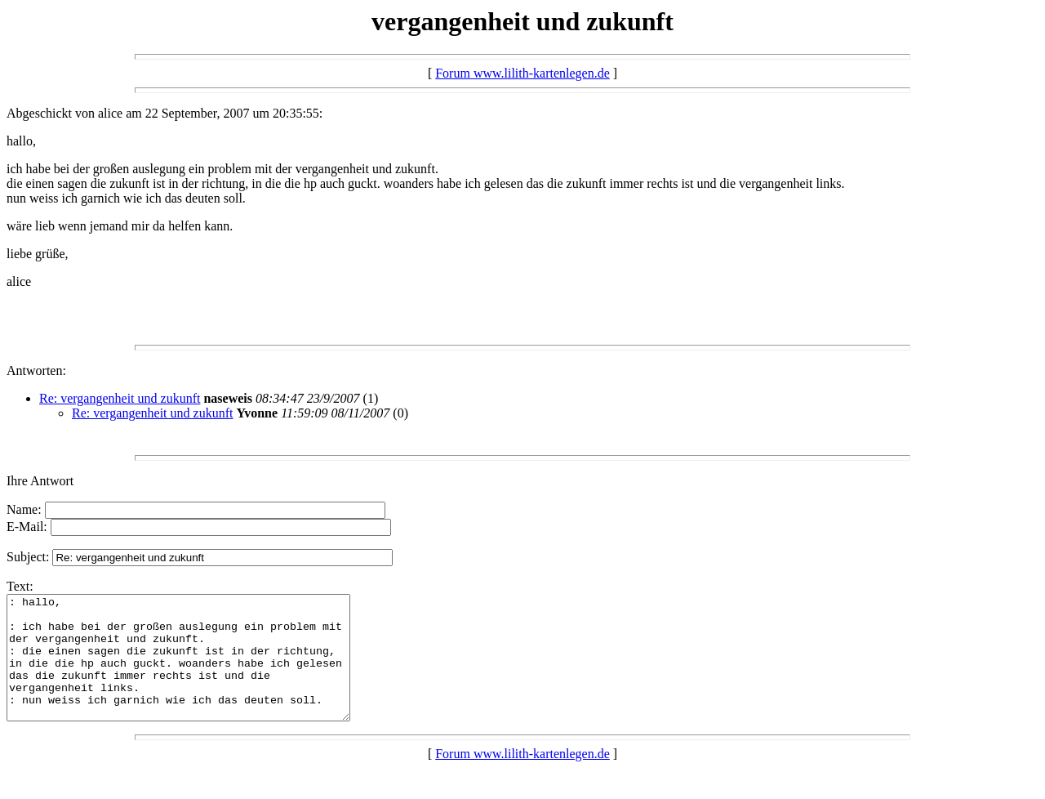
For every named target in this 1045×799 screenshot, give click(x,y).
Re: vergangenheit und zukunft (119, 398)
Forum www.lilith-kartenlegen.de (522, 73)
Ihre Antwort (40, 481)
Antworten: (36, 370)
